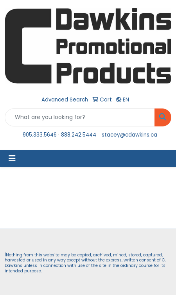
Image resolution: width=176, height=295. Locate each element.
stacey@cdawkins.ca (129, 135)
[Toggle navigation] (12, 158)
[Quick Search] (80, 117)
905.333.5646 (40, 135)
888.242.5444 (78, 135)
